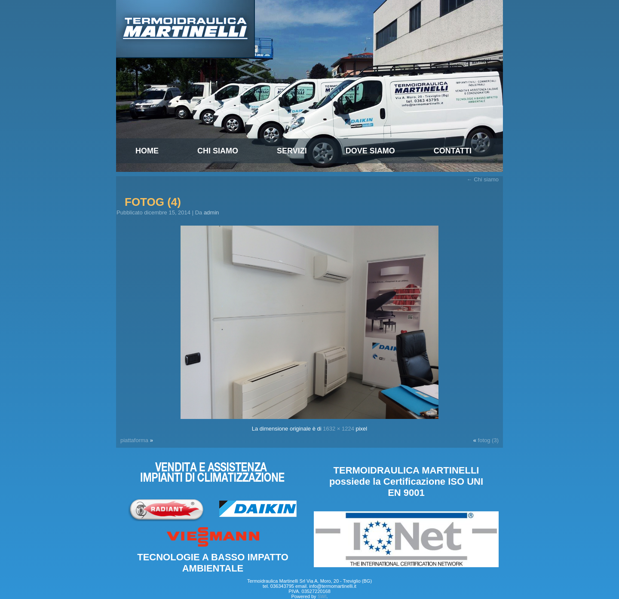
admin (211, 212)
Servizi (292, 151)
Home (147, 151)
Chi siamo (217, 151)
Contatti (453, 151)
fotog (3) (488, 440)
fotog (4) (153, 202)
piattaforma (134, 440)
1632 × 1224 (338, 428)
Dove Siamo (370, 151)
